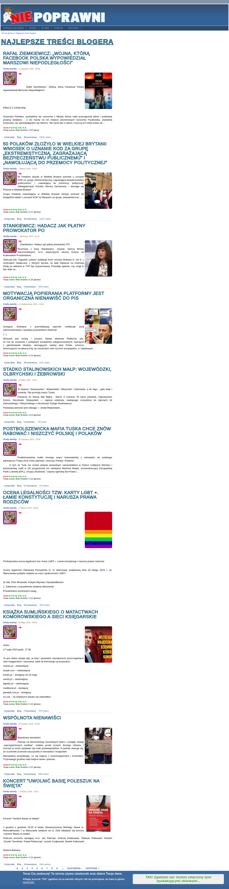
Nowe (32, 28)
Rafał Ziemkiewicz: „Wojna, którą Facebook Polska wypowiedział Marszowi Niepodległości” (46, 58)
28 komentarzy (30, 137)
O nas (45, 28)
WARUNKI (28, 882)
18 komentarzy (30, 363)
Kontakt (73, 28)
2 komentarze (30, 287)
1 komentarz (29, 422)
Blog (19, 137)
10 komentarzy (30, 605)
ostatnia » (92, 868)
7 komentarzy (30, 711)
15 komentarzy (30, 219)
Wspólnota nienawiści (32, 717)
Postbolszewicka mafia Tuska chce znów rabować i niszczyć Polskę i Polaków (57, 431)
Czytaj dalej (9, 137)
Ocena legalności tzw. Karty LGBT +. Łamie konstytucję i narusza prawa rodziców (50, 497)
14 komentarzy (30, 864)
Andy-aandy (10, 68)
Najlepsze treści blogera (26, 33)
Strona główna (13, 28)
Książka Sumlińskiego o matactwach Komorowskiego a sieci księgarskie (50, 614)
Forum (58, 28)
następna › (74, 868)
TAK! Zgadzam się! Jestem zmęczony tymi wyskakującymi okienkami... (178, 879)
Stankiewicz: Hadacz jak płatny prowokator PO (44, 228)
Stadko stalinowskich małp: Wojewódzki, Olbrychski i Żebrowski (57, 371)
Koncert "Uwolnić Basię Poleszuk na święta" (51, 783)
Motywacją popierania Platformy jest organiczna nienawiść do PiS (53, 296)
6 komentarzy (30, 774)
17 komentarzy (30, 486)
